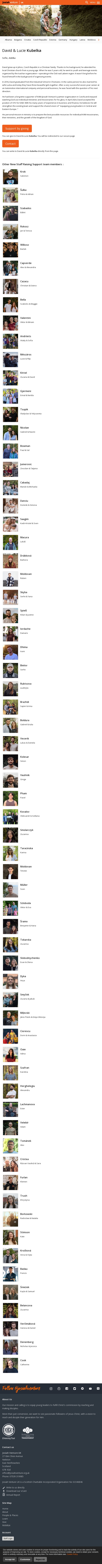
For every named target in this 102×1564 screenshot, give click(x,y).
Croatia (27, 39)
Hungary (73, 39)
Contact (10, 143)
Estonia (52, 39)
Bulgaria (18, 39)
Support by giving (17, 128)
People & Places (10, 1515)
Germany (63, 39)
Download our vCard (14, 1491)
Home (5, 1508)
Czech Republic (40, 39)
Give (4, 1522)
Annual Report (11, 1494)
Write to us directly (13, 1487)
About (5, 1511)
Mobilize (6, 1525)
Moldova (92, 39)
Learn (5, 1518)
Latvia (82, 39)
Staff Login (8, 1538)
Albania (8, 39)
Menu (93, 2)
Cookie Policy (72, 1558)
